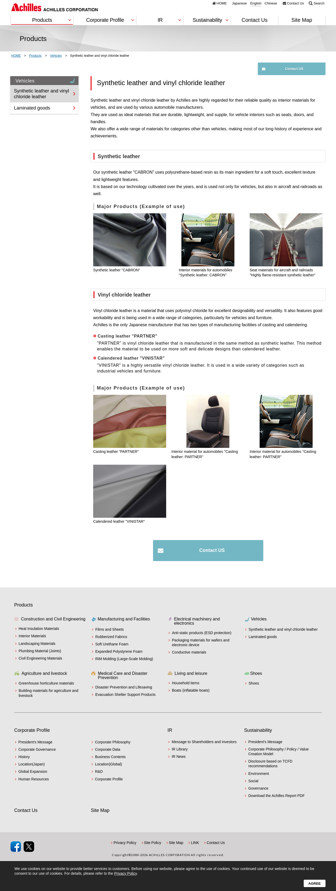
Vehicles (45, 80)
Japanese (239, 3)
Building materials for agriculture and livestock (48, 692)
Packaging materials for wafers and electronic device (200, 642)
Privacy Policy (124, 843)
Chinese (271, 3)
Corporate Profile (32, 730)
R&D (99, 771)
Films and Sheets (109, 629)
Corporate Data (107, 749)
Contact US (294, 69)
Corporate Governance (37, 749)
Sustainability (258, 730)
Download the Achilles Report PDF (276, 796)
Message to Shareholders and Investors (204, 742)
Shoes (254, 683)
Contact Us (295, 3)
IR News (179, 756)
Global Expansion (32, 771)
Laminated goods (32, 108)
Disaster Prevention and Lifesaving (123, 687)
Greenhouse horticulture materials (46, 683)
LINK (195, 843)
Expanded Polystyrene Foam (119, 651)
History (24, 757)
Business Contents (110, 757)
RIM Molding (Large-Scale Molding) (124, 659)
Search (319, 3)
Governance (258, 788)
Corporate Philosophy (112, 742)
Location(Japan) (31, 764)
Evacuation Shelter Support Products (125, 694)
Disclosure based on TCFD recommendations (270, 763)
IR (169, 730)
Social (253, 781)
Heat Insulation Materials (39, 628)
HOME (222, 3)
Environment (258, 773)
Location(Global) (108, 764)
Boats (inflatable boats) (190, 690)
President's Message (35, 742)
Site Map (301, 20)
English (255, 3)
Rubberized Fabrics (111, 637)
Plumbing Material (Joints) (40, 651)
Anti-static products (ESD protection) (201, 633)
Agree (314, 883)
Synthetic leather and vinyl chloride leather (41, 93)
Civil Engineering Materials (40, 658)
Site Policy (152, 843)
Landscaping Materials (37, 643)
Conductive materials (189, 652)
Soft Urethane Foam (111, 644)
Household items (185, 683)
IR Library (180, 749)
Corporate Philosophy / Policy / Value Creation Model (278, 751)
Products (23, 605)
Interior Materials (32, 636)
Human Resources (33, 779)
